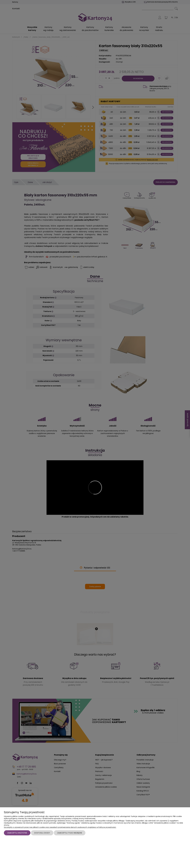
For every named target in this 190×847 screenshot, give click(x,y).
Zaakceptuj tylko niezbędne (69, 833)
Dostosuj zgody (42, 833)
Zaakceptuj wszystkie (17, 833)
